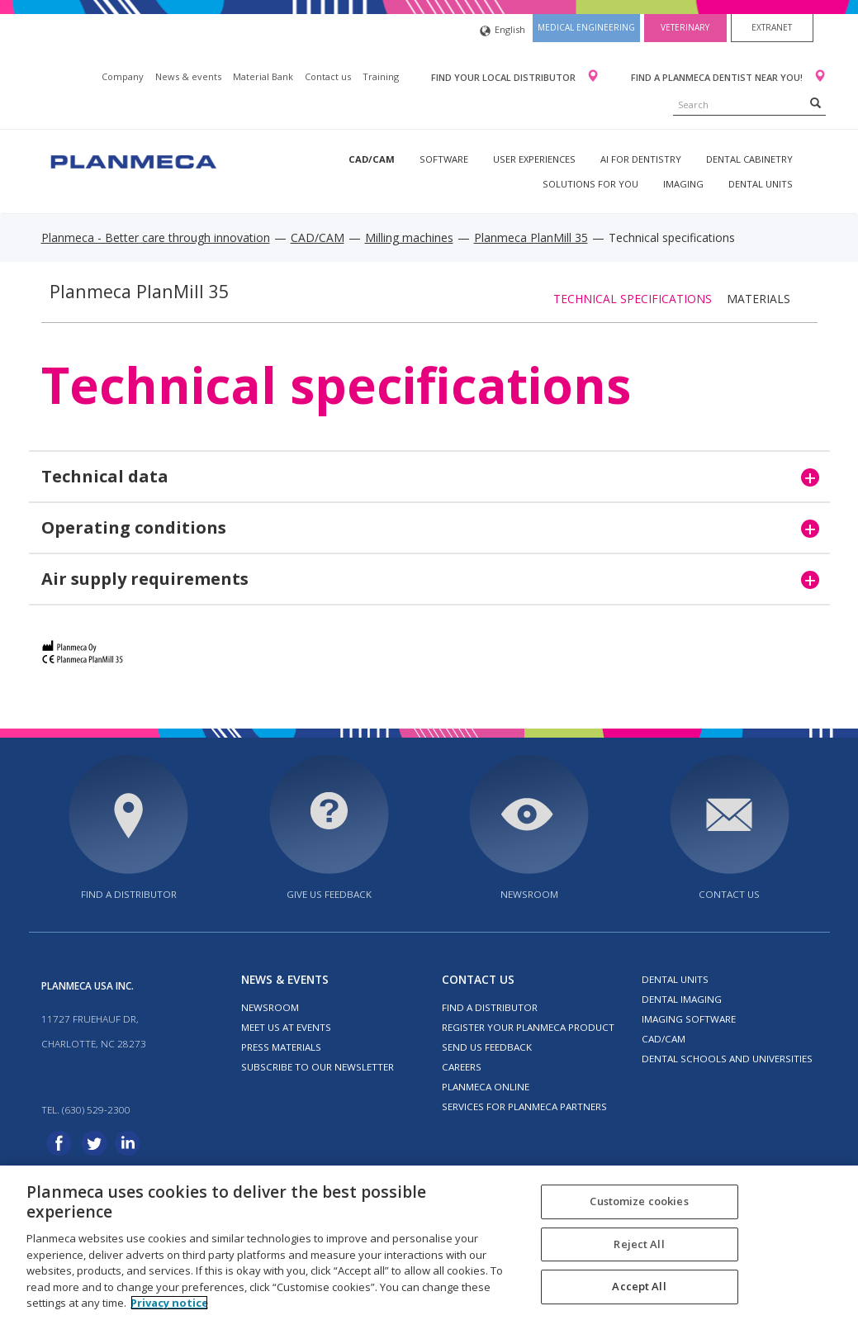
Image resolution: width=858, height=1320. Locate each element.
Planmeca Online (485, 1086)
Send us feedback (487, 1047)
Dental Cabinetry (749, 159)
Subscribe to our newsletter (317, 1067)
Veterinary (685, 27)
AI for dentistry (640, 159)
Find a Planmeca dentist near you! (718, 77)
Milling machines (409, 237)
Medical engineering (586, 27)
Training (381, 76)
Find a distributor (129, 894)
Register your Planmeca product (528, 1027)
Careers (461, 1067)
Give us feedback (329, 894)
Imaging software (689, 1019)
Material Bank (263, 76)
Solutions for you (590, 184)
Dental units (760, 184)
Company (123, 76)
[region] (429, 1243)
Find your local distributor (504, 77)
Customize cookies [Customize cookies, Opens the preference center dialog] (639, 1201)
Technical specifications (632, 298)
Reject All (639, 1244)
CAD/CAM (371, 159)
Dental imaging (682, 999)
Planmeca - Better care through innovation (155, 237)
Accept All (639, 1287)
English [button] (502, 31)
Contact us (328, 76)
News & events (188, 76)
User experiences (534, 159)
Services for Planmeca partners (524, 1106)
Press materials (281, 1047)
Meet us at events (286, 1027)
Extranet (771, 27)
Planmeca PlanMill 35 (531, 237)
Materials (758, 298)
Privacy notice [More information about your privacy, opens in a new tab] (169, 1302)
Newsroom (529, 894)
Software (444, 159)
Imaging (683, 184)
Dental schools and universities (727, 1058)
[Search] (815, 102)
